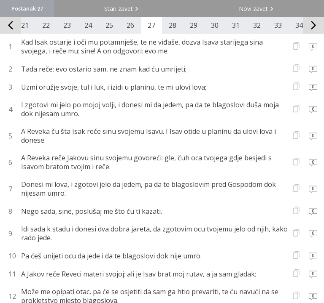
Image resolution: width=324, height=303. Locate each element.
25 (109, 25)
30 (215, 25)
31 (236, 25)
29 (193, 25)
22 (46, 25)
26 (130, 25)
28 (172, 25)
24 (88, 25)
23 (67, 25)
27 (151, 25)
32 (257, 25)
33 (278, 25)
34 (299, 25)
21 (25, 25)
